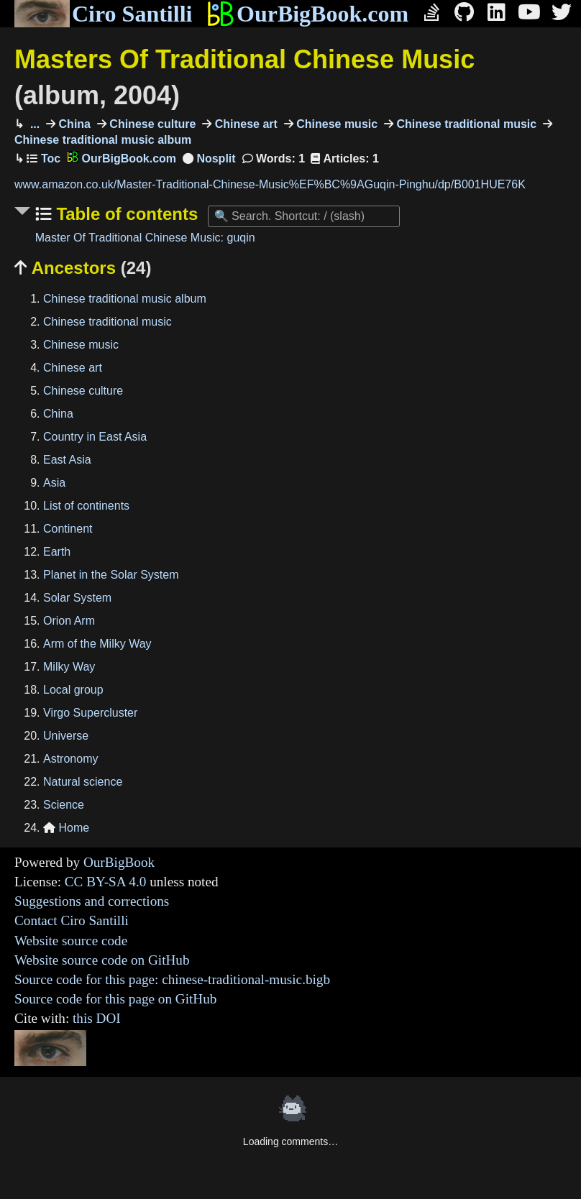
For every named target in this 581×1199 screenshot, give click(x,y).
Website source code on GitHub (102, 960)
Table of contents (125, 214)
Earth (56, 552)
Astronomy (70, 759)
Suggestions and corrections (91, 901)
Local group (73, 690)
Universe (65, 736)
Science (63, 805)
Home (66, 828)
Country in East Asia (95, 437)
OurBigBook (119, 862)
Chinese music (335, 124)
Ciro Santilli (103, 13)
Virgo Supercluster (90, 713)
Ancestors (82, 267)
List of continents (86, 506)
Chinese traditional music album (124, 299)
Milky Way (69, 667)
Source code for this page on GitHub (115, 998)
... (33, 124)
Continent (68, 529)
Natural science (82, 782)
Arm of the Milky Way (97, 644)
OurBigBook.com (307, 13)
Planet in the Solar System (111, 575)
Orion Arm (69, 621)
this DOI (97, 1018)
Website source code (70, 940)
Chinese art (244, 124)
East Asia (67, 460)
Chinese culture (151, 124)
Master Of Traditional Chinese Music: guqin (145, 237)
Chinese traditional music (464, 124)
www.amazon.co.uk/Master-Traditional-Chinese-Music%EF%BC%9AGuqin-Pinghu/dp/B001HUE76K (270, 184)
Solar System (77, 598)
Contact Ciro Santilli (71, 920)
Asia (54, 483)
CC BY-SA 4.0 (106, 881)
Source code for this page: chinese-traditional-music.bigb (172, 979)
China (73, 124)
